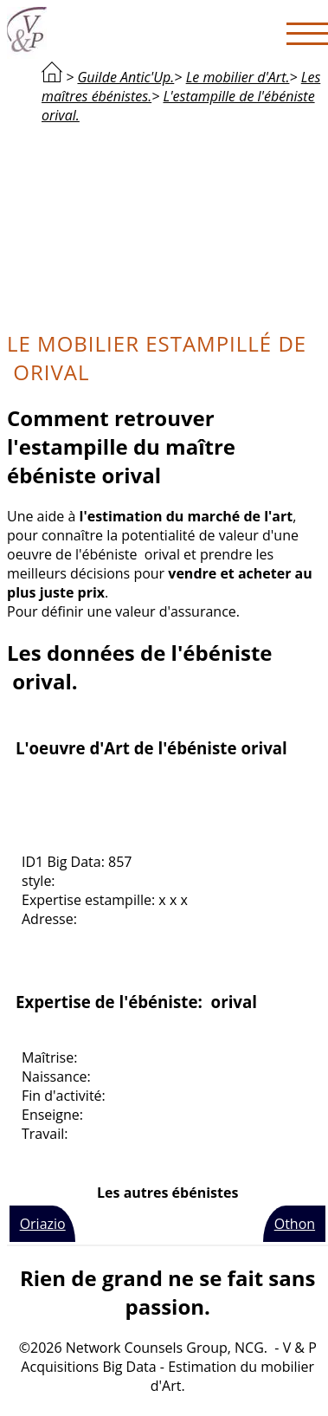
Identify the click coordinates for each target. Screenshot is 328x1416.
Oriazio (43, 1223)
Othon (294, 1223)
